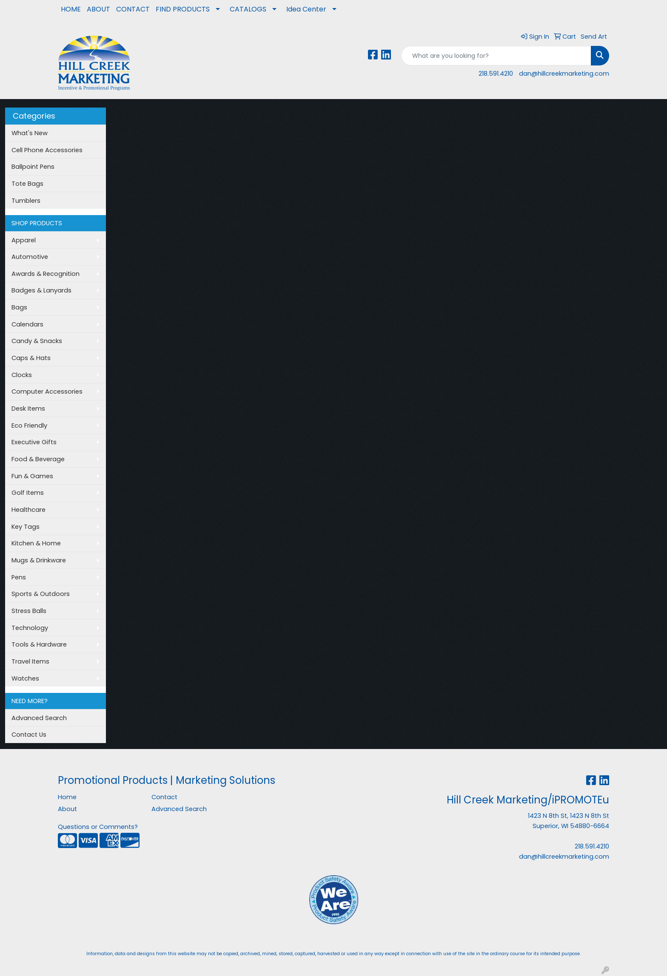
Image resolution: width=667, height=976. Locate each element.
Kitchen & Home (36, 543)
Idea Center (306, 9)
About (67, 809)
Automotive (29, 257)
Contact (164, 797)
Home (67, 797)
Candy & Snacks (36, 341)
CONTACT (133, 9)
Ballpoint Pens (32, 166)
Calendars (27, 324)
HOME (71, 9)
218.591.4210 (496, 73)
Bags (19, 307)
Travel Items (30, 661)
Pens (18, 577)
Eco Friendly (29, 425)
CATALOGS (248, 9)
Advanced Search (39, 718)
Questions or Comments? (98, 827)
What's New (29, 133)
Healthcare (28, 509)
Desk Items (28, 408)
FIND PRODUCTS (183, 9)
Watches (25, 678)
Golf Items (27, 492)
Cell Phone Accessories (47, 150)
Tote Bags (27, 183)
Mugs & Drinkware (38, 560)
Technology (29, 628)
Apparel (23, 240)
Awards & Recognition (45, 274)
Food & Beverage (38, 459)
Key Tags (25, 526)
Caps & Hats (31, 358)
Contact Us (28, 734)
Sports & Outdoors (40, 594)
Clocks (21, 375)
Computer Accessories (47, 391)
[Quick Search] (496, 55)
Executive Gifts (34, 442)
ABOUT (98, 9)
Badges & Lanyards (41, 290)
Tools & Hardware (39, 644)
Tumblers (25, 200)
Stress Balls (28, 611)
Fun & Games (32, 476)
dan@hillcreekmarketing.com (564, 73)
